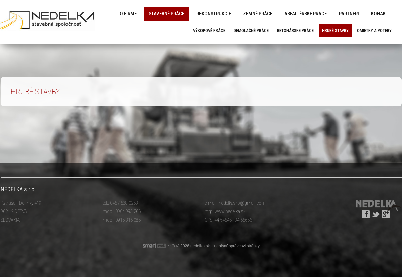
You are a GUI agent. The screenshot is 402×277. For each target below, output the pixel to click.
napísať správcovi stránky (237, 246)
